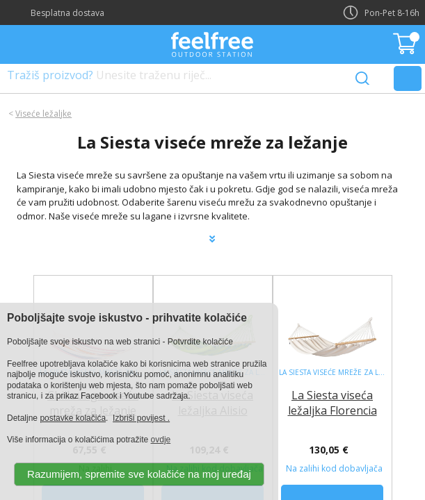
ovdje (161, 439)
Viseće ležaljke (43, 113)
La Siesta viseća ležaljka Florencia (332, 403)
